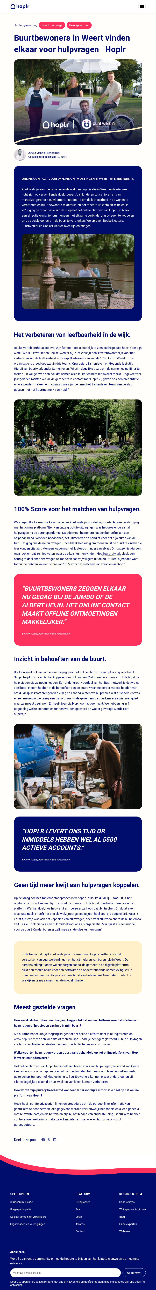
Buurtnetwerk (111, 553)
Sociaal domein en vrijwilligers (28, 1216)
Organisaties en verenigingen (27, 1224)
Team (79, 1209)
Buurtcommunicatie (21, 1202)
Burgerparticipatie (20, 1209)
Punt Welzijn (30, 189)
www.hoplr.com (24, 1039)
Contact (80, 1231)
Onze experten (128, 1224)
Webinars (125, 1231)
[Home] (20, 6)
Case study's (127, 1202)
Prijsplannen (83, 1202)
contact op (125, 975)
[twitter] (49, 1140)
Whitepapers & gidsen (132, 1209)
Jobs (79, 1216)
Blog (122, 1216)
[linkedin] (55, 1140)
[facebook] (43, 1140)
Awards (80, 1224)
